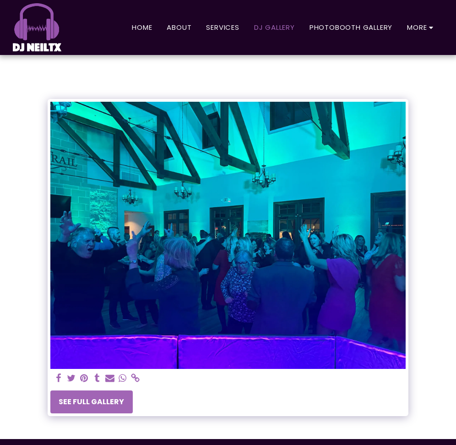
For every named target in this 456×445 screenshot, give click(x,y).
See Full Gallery (91, 401)
